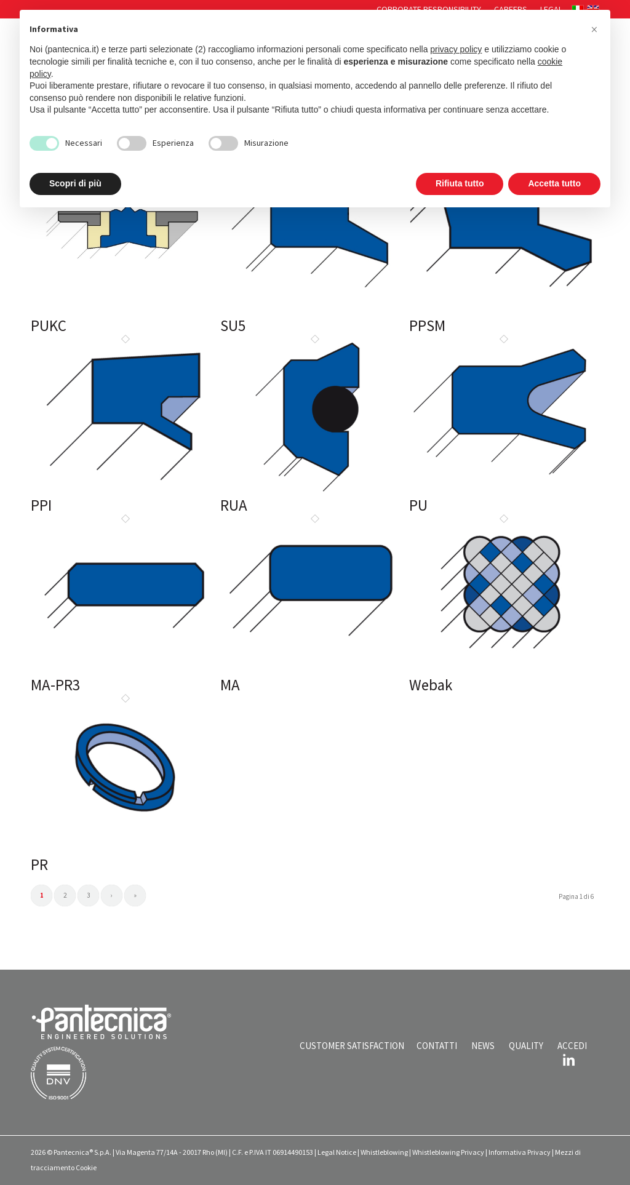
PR (39, 864)
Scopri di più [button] (75, 183)
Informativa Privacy (519, 1152)
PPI (41, 505)
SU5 (232, 325)
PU (418, 505)
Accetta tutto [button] (554, 183)
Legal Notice (336, 1152)
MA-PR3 (55, 685)
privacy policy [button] (456, 49)
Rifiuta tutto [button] (460, 183)
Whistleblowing (384, 1152)
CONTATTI (437, 1045)
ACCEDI (572, 1045)
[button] (594, 29)
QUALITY (526, 1045)
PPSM (427, 325)
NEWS (483, 1045)
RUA (233, 505)
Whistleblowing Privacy (448, 1152)
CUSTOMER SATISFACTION (352, 1045)
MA (230, 685)
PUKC (48, 325)
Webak (430, 685)
